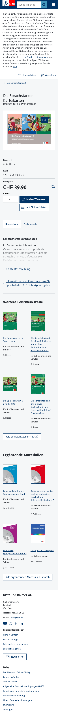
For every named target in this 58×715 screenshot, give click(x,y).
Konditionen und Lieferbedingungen (21, 691)
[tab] (12, 224)
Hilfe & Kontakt (10, 634)
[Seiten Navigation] (53, 4)
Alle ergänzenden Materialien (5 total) (27, 577)
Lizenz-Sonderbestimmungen (34, 57)
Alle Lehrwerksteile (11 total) (22, 436)
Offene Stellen (10, 681)
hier (15, 66)
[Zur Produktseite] (15, 321)
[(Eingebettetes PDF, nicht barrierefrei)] (29, 129)
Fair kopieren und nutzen (15, 644)
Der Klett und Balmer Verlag (16, 672)
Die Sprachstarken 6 (16, 82)
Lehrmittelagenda (12, 648)
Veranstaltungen (11, 639)
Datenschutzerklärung (14, 695)
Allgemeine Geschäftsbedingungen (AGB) (23, 686)
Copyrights (8, 709)
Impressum (8, 704)
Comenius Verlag (11, 677)
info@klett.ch (17, 617)
